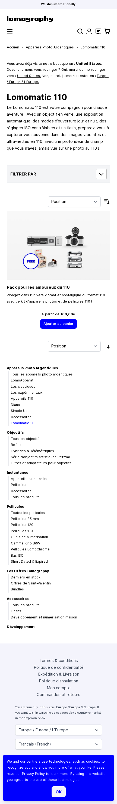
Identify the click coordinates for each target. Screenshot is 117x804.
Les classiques (23, 386)
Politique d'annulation (58, 680)
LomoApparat (22, 380)
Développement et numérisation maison (44, 617)
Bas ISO (17, 555)
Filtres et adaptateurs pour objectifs (41, 463)
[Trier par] (74, 201)
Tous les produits (25, 497)
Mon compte (59, 687)
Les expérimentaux (27, 392)
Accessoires (21, 417)
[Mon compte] (89, 31)
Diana (15, 405)
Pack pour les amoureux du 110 (38, 287)
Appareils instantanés (29, 479)
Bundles (17, 589)
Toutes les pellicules (28, 513)
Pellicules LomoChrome (30, 549)
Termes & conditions (58, 660)
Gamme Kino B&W (25, 543)
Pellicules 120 (22, 525)
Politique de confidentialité (59, 667)
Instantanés (17, 472)
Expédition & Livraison (58, 674)
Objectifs (15, 432)
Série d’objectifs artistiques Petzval (40, 457)
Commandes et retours (58, 694)
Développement (21, 627)
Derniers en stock (25, 577)
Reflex (16, 445)
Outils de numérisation (29, 537)
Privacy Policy (33, 774)
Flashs (16, 611)
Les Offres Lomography (28, 571)
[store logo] (58, 19)
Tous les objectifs (25, 439)
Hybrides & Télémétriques (32, 451)
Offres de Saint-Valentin (31, 583)
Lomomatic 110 (23, 423)
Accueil (13, 47)
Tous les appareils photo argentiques (42, 374)
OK (59, 791)
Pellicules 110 (22, 531)
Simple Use (20, 411)
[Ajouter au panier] (58, 324)
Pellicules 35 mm (25, 519)
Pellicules (18, 485)
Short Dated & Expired (29, 561)
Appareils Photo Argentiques (50, 47)
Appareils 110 (22, 398)
